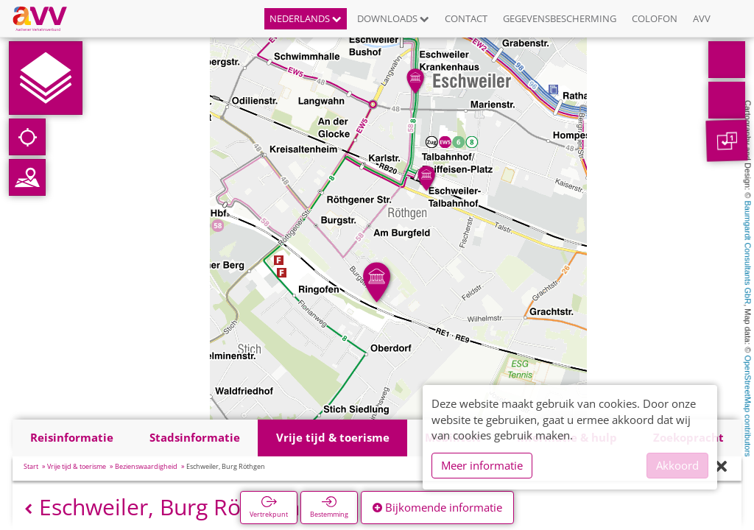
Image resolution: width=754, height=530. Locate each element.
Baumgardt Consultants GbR (748, 253)
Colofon (654, 18)
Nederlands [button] (305, 18)
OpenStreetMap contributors (748, 405)
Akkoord (677, 465)
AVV (702, 18)
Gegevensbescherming (559, 18)
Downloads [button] (393, 18)
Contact (466, 18)
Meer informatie (482, 465)
